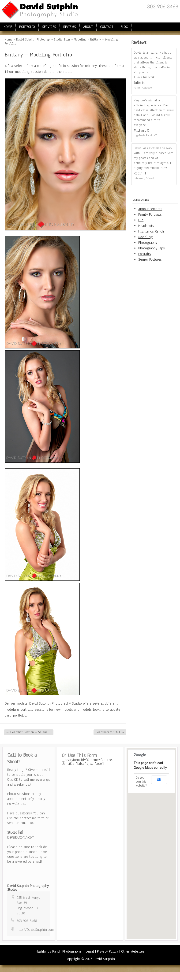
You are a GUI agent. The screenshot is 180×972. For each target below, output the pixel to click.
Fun (140, 220)
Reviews (69, 26)
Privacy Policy (107, 951)
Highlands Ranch (151, 231)
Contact (106, 26)
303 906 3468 (27, 920)
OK (159, 780)
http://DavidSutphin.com (35, 929)
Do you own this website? (141, 781)
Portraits (144, 253)
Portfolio (27, 26)
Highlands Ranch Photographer (59, 951)
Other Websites (132, 951)
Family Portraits (150, 214)
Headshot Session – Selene (27, 732)
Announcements (150, 209)
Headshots (146, 225)
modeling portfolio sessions (26, 709)
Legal (90, 951)
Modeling (80, 39)
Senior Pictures (150, 259)
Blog (124, 26)
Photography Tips (151, 248)
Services (49, 26)
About (88, 26)
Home (8, 26)
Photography (147, 242)
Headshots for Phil (109, 732)
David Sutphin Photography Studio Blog (43, 39)
